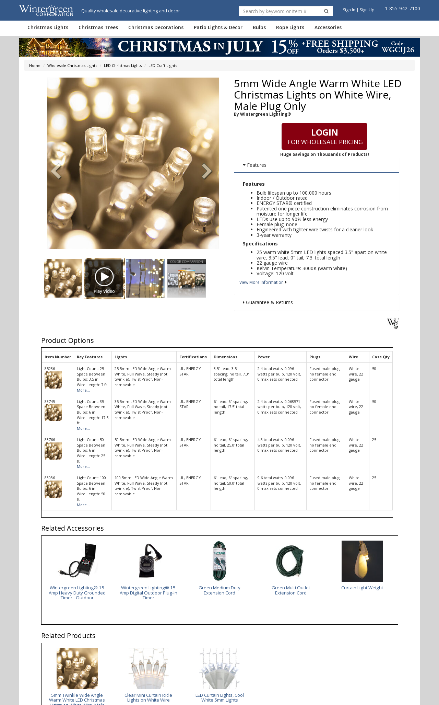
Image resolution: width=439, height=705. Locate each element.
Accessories (328, 27)
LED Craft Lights (163, 65)
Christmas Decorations (155, 27)
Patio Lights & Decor (218, 27)
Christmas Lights (47, 27)
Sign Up (367, 10)
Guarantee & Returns (268, 302)
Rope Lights (290, 27)
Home (34, 65)
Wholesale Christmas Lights (72, 65)
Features (254, 165)
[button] (207, 172)
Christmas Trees (98, 27)
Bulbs (259, 27)
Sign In (349, 10)
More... (83, 390)
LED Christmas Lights (123, 65)
